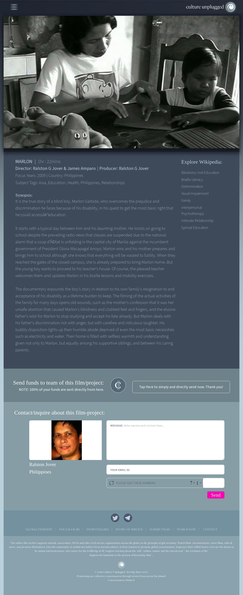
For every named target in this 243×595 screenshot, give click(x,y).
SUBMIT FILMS (160, 529)
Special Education (194, 227)
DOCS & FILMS (69, 529)
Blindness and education (200, 172)
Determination (192, 186)
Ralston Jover (42, 464)
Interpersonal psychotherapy (192, 210)
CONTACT (210, 529)
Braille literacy (192, 179)
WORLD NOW (186, 529)
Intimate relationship (197, 220)
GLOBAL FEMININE (39, 529)
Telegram (128, 517)
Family (186, 200)
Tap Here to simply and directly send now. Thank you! (181, 387)
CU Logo (121, 564)
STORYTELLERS (97, 529)
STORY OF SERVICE (129, 529)
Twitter (115, 517)
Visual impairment (195, 193)
